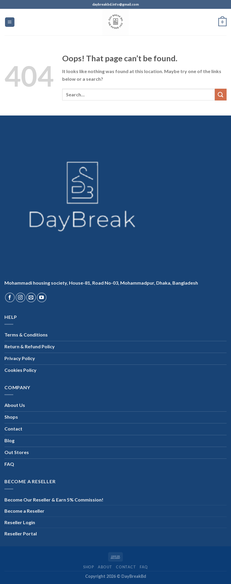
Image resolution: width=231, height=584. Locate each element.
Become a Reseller (24, 511)
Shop (88, 567)
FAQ (144, 567)
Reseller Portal (20, 533)
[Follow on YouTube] (42, 297)
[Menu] (10, 22)
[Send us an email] (31, 297)
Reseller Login (19, 522)
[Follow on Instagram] (20, 297)
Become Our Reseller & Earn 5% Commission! (53, 499)
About (105, 567)
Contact (126, 567)
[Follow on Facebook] (10, 297)
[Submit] (221, 94)
